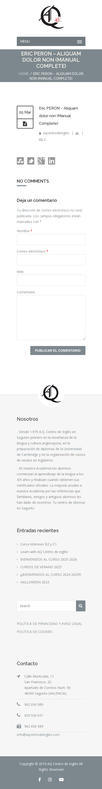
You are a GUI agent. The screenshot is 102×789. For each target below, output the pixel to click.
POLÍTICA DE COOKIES (34, 631)
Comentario (26, 292)
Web (20, 271)
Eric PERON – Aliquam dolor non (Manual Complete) (58, 116)
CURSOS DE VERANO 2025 (41, 567)
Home (24, 74)
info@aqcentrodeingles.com (38, 734)
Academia (43, 468)
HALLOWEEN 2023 (34, 582)
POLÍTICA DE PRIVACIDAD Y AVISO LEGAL (49, 623)
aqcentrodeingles (56, 133)
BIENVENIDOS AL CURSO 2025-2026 (48, 559)
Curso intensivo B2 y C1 (38, 544)
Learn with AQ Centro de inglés (44, 551)
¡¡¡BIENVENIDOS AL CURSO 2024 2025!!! (50, 574)
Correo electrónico (32, 251)
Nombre (24, 231)
